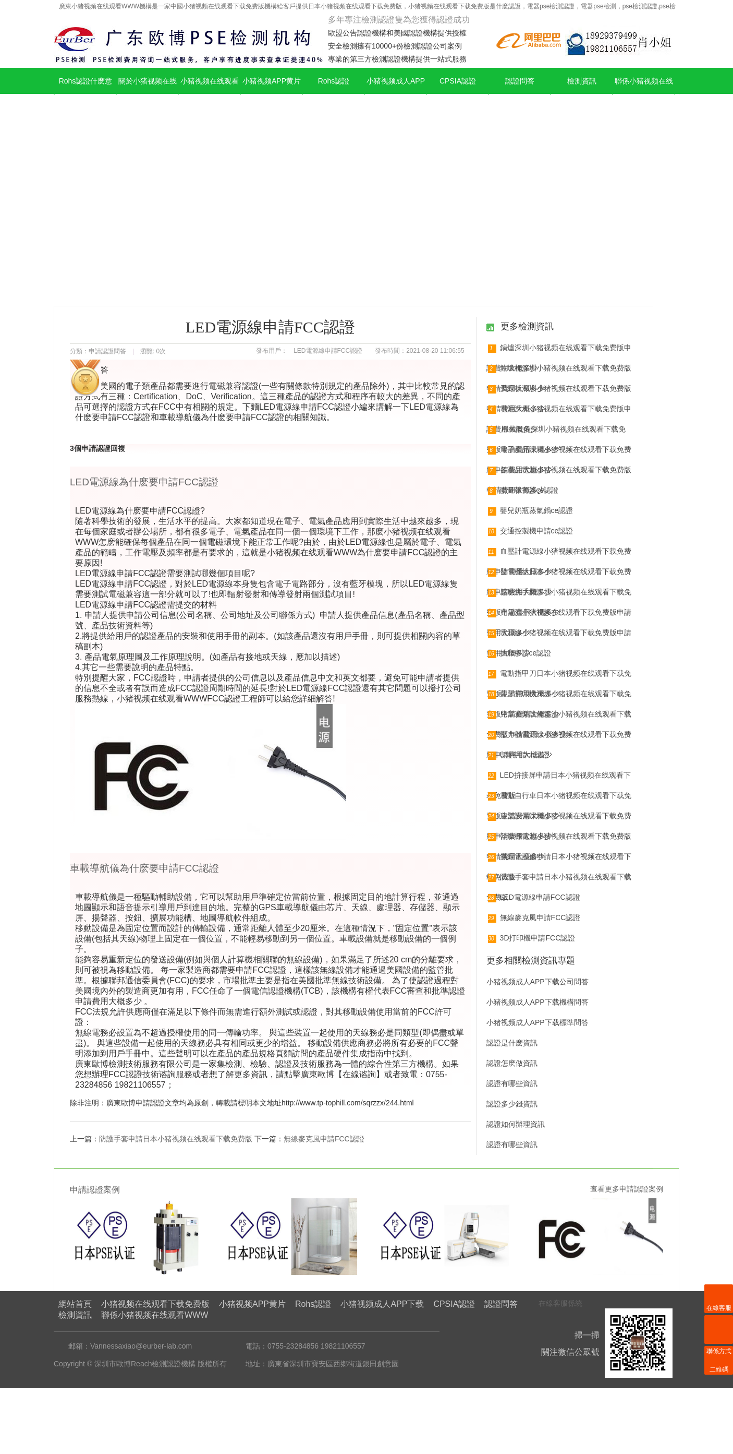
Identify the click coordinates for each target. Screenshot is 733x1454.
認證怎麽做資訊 (511, 1063)
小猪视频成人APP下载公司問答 (537, 982)
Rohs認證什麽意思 (86, 94)
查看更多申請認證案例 (626, 1189)
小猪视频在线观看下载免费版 (209, 94)
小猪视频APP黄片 (271, 81)
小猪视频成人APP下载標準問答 (537, 1022)
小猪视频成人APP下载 (395, 94)
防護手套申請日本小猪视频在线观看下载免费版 (175, 1139)
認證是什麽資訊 (511, 1043)
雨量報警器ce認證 (523, 490)
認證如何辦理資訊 (515, 1124)
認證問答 (519, 81)
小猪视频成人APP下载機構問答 (537, 1002)
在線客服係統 (560, 1303)
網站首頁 (75, 1304)
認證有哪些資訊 (511, 1083)
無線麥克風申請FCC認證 (324, 1139)
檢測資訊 (581, 81)
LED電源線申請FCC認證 (534, 897)
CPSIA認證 (457, 81)
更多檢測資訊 (526, 326)
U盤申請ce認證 (518, 755)
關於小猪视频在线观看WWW (147, 94)
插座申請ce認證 (520, 653)
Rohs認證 (334, 81)
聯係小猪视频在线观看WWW (644, 94)
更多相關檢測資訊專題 (530, 961)
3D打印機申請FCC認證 (532, 938)
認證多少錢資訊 (511, 1104)
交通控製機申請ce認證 (530, 531)
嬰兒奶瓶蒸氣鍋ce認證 (530, 511)
